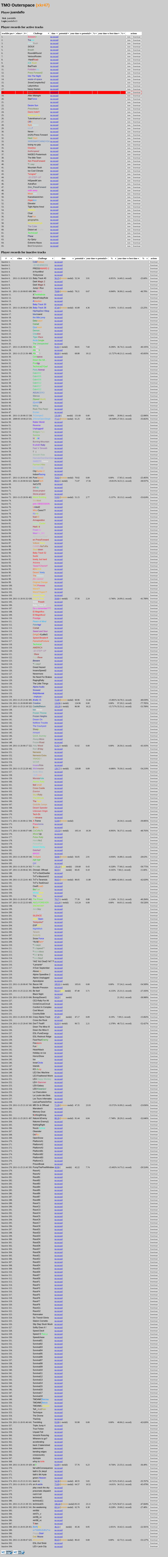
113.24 (57, 902)
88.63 (56, 481)
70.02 (56, 478)
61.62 (56, 746)
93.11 (56, 991)
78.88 (56, 291)
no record (54, 37)
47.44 (56, 308)
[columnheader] (8, 33)
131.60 (57, 415)
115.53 (57, 831)
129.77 (57, 768)
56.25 (56, 278)
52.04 (56, 821)
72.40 (56, 700)
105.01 (57, 984)
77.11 (56, 419)
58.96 (56, 857)
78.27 (56, 899)
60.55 (56, 870)
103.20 (57, 706)
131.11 (57, 867)
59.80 (56, 598)
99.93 (56, 880)
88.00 (56, 353)
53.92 (56, 497)
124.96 (57, 703)
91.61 (56, 347)
